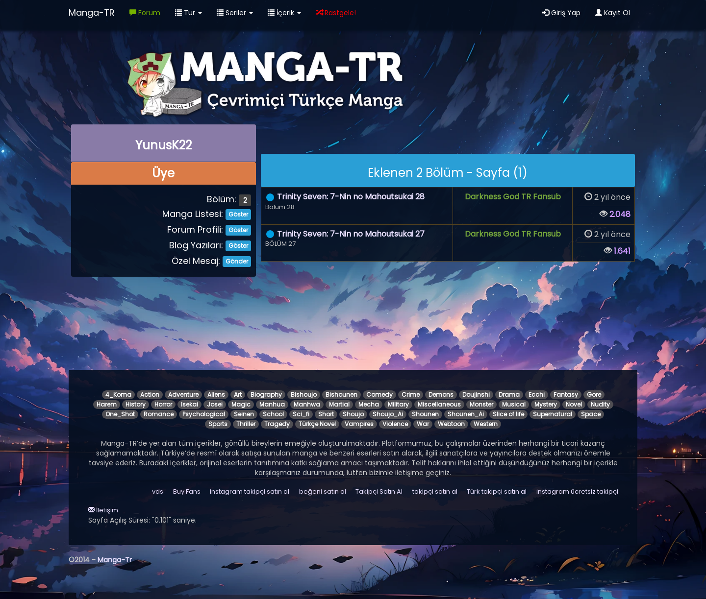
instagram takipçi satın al (249, 491)
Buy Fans (187, 491)
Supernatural (552, 414)
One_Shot (120, 414)
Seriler (235, 13)
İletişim (103, 510)
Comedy (379, 394)
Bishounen (341, 394)
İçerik (284, 13)
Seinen (244, 414)
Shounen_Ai (466, 414)
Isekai (189, 404)
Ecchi (537, 394)
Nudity (600, 404)
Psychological (203, 414)
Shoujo (353, 414)
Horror (163, 404)
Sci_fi (301, 414)
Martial (339, 404)
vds (157, 491)
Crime (411, 394)
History (136, 404)
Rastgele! (336, 13)
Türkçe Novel (317, 424)
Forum (144, 13)
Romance (159, 414)
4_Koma (118, 394)
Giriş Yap (561, 13)
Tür (188, 13)
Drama (509, 394)
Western (486, 424)
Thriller (245, 424)
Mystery (545, 404)
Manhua (272, 404)
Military (398, 404)
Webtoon (451, 424)
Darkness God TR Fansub (513, 196)
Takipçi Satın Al (379, 491)
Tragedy (277, 424)
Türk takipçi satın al (497, 491)
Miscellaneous (439, 404)
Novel (574, 404)
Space (591, 414)
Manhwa (307, 404)
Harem (107, 404)
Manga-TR (92, 12)
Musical (514, 404)
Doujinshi (476, 394)
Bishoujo (304, 394)
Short (326, 414)
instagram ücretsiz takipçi (577, 491)
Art (238, 394)
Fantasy (566, 394)
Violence (395, 424)
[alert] (448, 170)
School (273, 414)
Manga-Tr (115, 560)
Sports (217, 424)
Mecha (368, 404)
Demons (441, 394)
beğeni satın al (322, 491)
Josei (215, 404)
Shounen (425, 414)
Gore (594, 394)
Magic (241, 404)
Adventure (183, 394)
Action (149, 394)
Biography (266, 394)
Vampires (359, 424)
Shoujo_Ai (388, 414)
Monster (481, 404)
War (423, 424)
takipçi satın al (434, 491)
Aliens (216, 394)
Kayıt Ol (612, 13)
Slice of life (508, 414)
